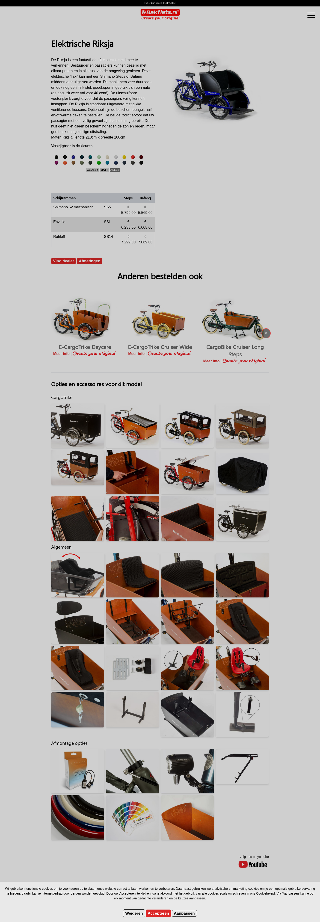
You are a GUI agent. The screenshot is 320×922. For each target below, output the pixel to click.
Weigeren (134, 913)
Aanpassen (184, 913)
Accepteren (158, 913)
